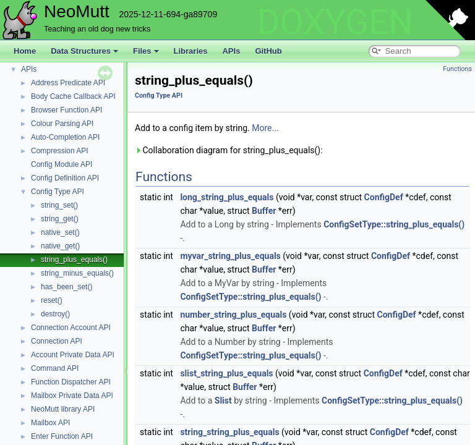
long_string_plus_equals (226, 197)
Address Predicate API (68, 82)
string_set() (59, 205)
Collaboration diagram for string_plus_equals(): (229, 150)
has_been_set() (66, 286)
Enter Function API (62, 436)
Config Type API (57, 191)
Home (25, 51)
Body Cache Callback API (73, 96)
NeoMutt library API (63, 409)
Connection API (56, 341)
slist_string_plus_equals (226, 373)
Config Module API (61, 164)
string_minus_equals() (77, 273)
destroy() (55, 314)
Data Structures (84, 51)
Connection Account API (71, 327)
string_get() (60, 218)
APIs (231, 51)
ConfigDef (383, 197)
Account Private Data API (72, 354)
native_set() (60, 232)
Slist (223, 400)
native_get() (60, 246)
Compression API (59, 150)
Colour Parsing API (62, 123)
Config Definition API (65, 178)
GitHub (268, 51)
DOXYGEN (335, 22)
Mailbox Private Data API (72, 395)
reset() (51, 300)
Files (146, 51)
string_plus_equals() (74, 259)
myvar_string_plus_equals (230, 256)
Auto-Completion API (65, 137)
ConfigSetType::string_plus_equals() (393, 224)
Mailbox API (50, 422)
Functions (457, 69)
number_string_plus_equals (233, 315)
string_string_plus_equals (229, 432)
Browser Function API (66, 110)
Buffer (264, 211)
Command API (55, 368)
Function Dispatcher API (71, 382)
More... (265, 128)
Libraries (191, 51)
